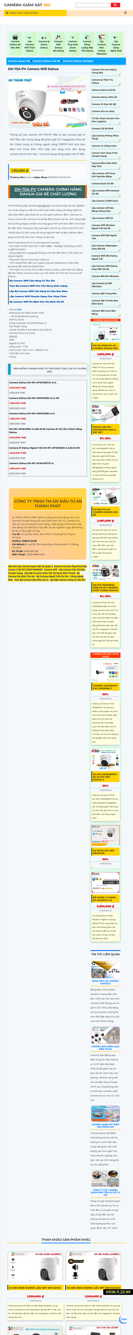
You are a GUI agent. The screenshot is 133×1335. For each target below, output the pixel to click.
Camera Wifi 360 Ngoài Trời (104, 237)
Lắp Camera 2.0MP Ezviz (105, 201)
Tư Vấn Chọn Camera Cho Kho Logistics (105, 120)
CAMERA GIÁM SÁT (27, 5)
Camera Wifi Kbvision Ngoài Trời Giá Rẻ (103, 227)
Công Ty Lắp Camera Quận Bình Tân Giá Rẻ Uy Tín (105, 1192)
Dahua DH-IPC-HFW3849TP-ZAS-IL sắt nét (104, 430)
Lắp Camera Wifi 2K (102, 218)
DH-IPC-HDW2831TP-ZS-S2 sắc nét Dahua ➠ (105, 777)
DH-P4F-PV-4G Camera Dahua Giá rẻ (105, 512)
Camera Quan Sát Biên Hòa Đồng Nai (105, 1125)
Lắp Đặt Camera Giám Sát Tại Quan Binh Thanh (50, 573)
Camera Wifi (50, 569)
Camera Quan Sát (19, 61)
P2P (19, 309)
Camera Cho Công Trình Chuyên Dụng (105, 154)
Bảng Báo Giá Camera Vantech (105, 982)
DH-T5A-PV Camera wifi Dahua (33, 69)
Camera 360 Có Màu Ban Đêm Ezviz (105, 302)
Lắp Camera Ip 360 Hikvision (102, 285)
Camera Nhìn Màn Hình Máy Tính (104, 165)
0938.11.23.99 (118, 1292)
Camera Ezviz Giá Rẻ (103, 183)
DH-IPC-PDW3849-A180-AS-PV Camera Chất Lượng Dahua (105, 588)
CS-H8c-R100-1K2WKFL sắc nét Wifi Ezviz (35, 1287)
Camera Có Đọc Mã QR (104, 104)
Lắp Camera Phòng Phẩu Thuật (105, 137)
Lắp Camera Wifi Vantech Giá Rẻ (105, 192)
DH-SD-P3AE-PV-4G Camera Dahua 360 (105, 347)
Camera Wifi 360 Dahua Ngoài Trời (105, 257)
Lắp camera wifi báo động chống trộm (103, 209)
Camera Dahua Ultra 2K (104, 97)
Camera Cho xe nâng (103, 111)
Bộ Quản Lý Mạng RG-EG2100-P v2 (104, 899)
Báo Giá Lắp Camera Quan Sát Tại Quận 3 (30, 566)
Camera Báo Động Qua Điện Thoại (105, 1047)
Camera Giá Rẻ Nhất (103, 128)
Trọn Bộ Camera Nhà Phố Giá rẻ (31, 580)
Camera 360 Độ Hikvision (105, 276)
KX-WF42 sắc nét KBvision (103, 852)
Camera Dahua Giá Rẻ (46, 61)
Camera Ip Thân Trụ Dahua (102, 81)
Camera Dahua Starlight (78, 61)
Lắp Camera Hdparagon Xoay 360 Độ (104, 247)
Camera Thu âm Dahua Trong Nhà (104, 71)
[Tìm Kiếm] (92, 5)
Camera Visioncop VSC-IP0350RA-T (105, 687)
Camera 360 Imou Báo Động (104, 312)
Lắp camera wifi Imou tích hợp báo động (103, 175)
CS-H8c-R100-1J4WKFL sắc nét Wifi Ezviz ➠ (94, 1287)
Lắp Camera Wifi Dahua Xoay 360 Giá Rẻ (105, 267)
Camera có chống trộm (104, 146)
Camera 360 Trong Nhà (104, 293)
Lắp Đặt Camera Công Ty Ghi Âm (67, 580)
